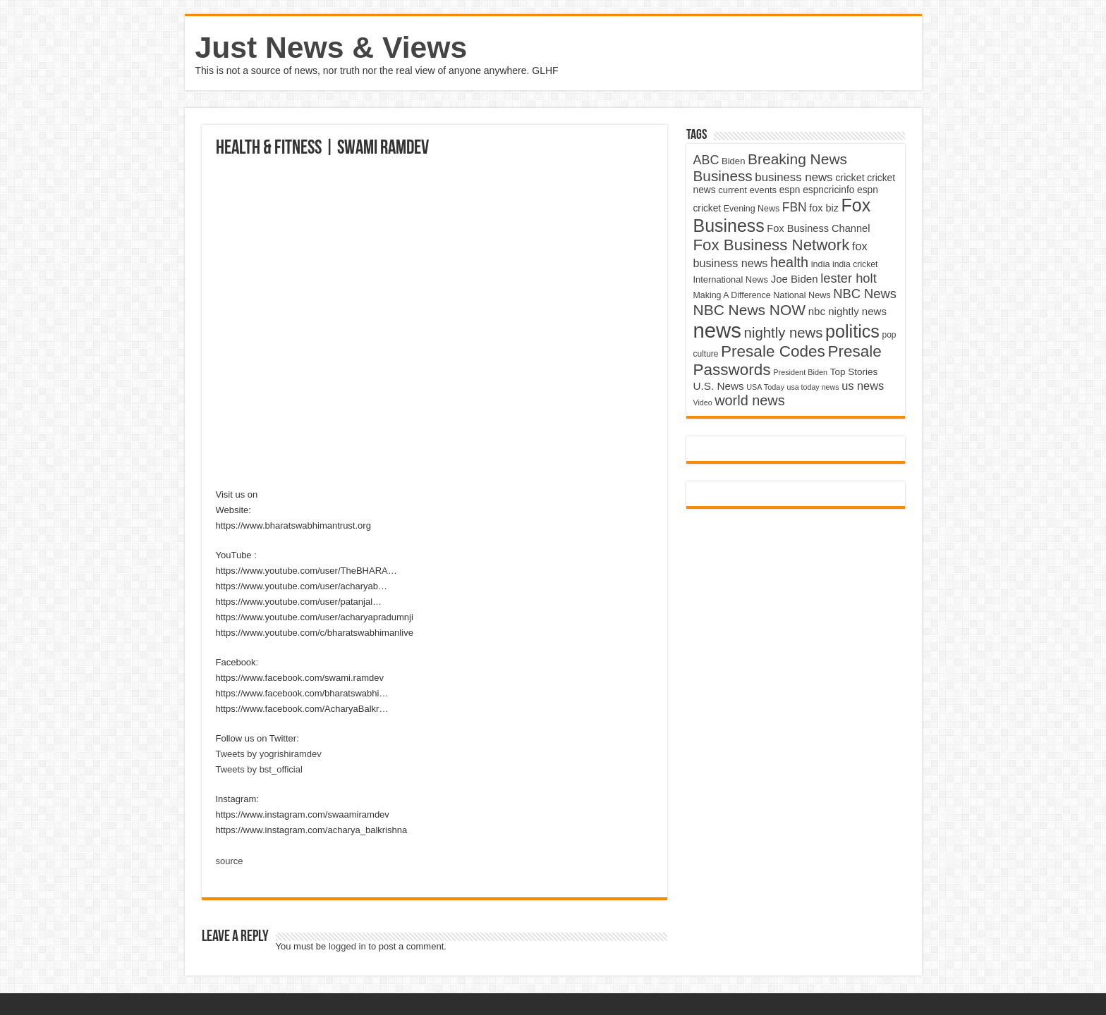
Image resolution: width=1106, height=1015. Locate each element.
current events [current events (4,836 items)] (747, 190)
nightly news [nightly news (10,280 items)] (783, 332)
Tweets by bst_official (259, 769)
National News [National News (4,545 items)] (801, 295)
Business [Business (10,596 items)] (723, 176)
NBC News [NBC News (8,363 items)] (865, 293)
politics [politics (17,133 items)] (852, 331)
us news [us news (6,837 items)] (862, 385)
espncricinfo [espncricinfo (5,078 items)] (828, 190)
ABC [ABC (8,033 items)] (706, 160)
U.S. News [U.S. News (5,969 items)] (718, 386)
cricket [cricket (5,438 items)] (850, 177)
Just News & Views (331, 47)
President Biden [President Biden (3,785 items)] (800, 372)
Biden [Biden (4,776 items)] (733, 161)
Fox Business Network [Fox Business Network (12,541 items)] (771, 245)
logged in (347, 946)
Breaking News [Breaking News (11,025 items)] (797, 159)
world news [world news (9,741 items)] (749, 400)
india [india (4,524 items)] (820, 264)
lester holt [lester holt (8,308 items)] (848, 278)
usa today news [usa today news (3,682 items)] (812, 387)
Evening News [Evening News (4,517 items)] (751, 209)
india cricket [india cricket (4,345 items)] (854, 264)
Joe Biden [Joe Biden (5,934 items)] (794, 279)
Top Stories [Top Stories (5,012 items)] (854, 372)
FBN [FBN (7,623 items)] (794, 207)
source (229, 861)
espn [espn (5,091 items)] (790, 190)
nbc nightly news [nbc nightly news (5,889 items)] (847, 311)
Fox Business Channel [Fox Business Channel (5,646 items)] (818, 228)
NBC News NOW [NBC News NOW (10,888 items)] (749, 310)
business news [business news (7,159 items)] (793, 177)
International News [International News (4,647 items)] (731, 279)
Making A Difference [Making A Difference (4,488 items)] (732, 295)
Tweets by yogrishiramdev (269, 754)
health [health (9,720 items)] (789, 262)
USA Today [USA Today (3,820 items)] (765, 387)
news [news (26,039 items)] (717, 330)
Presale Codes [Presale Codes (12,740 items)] (773, 351)
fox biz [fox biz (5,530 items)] (824, 208)
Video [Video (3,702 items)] (702, 402)
